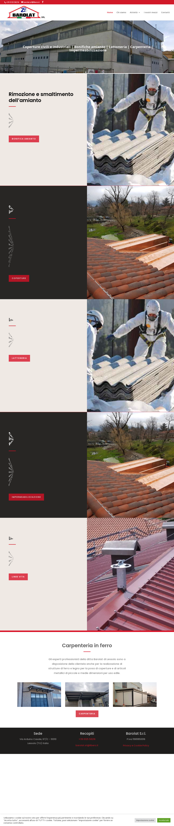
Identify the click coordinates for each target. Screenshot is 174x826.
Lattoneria (19, 358)
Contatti (165, 12)
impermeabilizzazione (26, 497)
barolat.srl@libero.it (87, 745)
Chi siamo (121, 12)
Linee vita (18, 576)
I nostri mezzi (151, 12)
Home (110, 12)
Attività (133, 12)
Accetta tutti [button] (164, 820)
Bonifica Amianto (24, 138)
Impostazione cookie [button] (145, 820)
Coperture (19, 278)
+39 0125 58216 (87, 739)
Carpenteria (87, 713)
